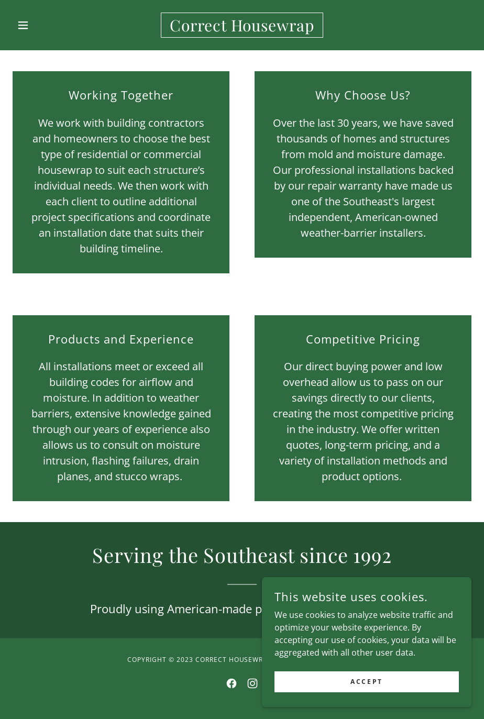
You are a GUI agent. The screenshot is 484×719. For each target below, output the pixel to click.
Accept (366, 695)
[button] (47, 25)
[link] (241, 28)
